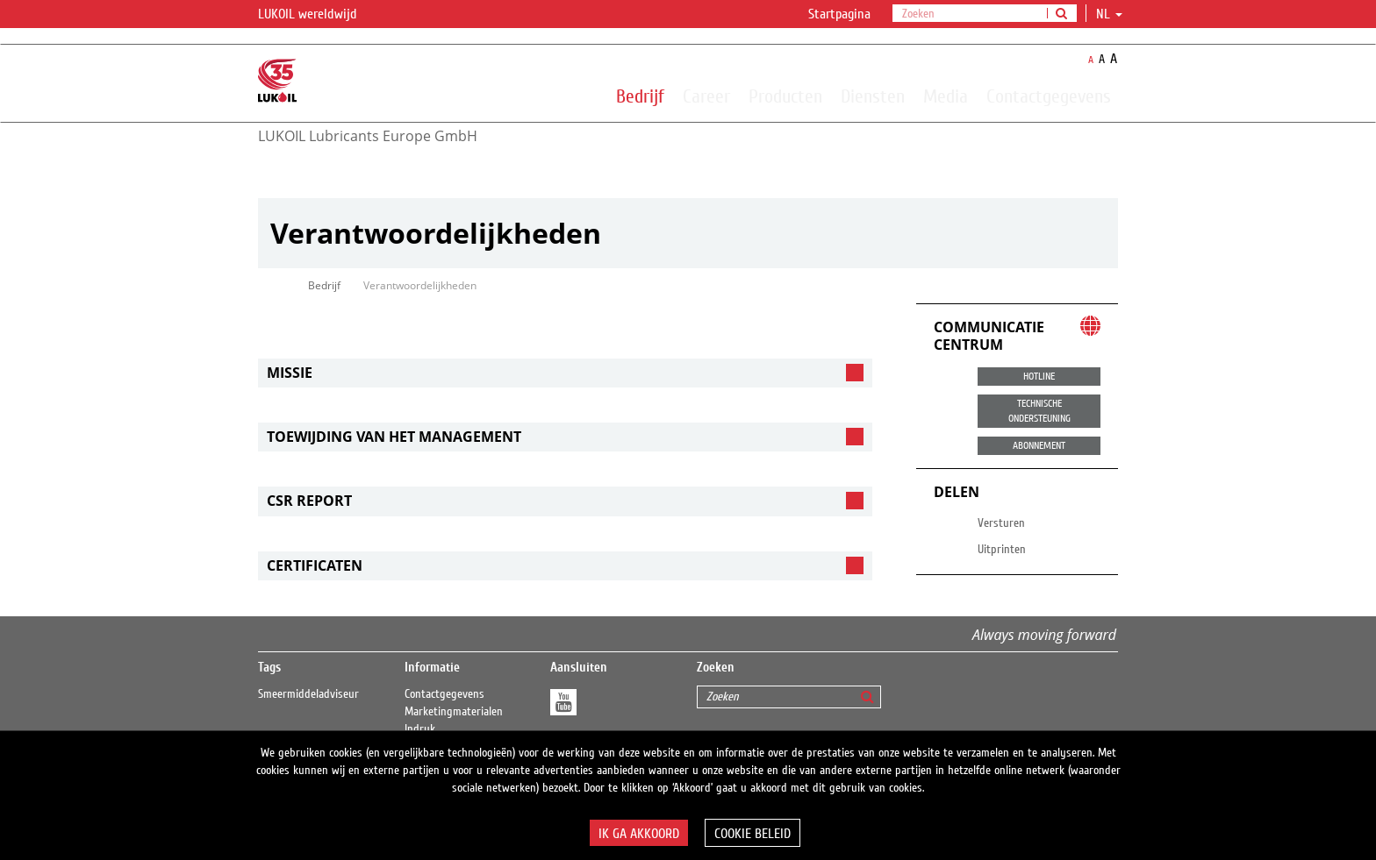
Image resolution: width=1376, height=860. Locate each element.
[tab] (565, 373)
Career (706, 95)
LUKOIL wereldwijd (318, 15)
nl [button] (1109, 14)
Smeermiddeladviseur (308, 694)
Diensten (873, 95)
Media (945, 95)
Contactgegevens (1048, 95)
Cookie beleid (752, 834)
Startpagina (839, 14)
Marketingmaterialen (454, 712)
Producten (785, 95)
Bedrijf (640, 95)
